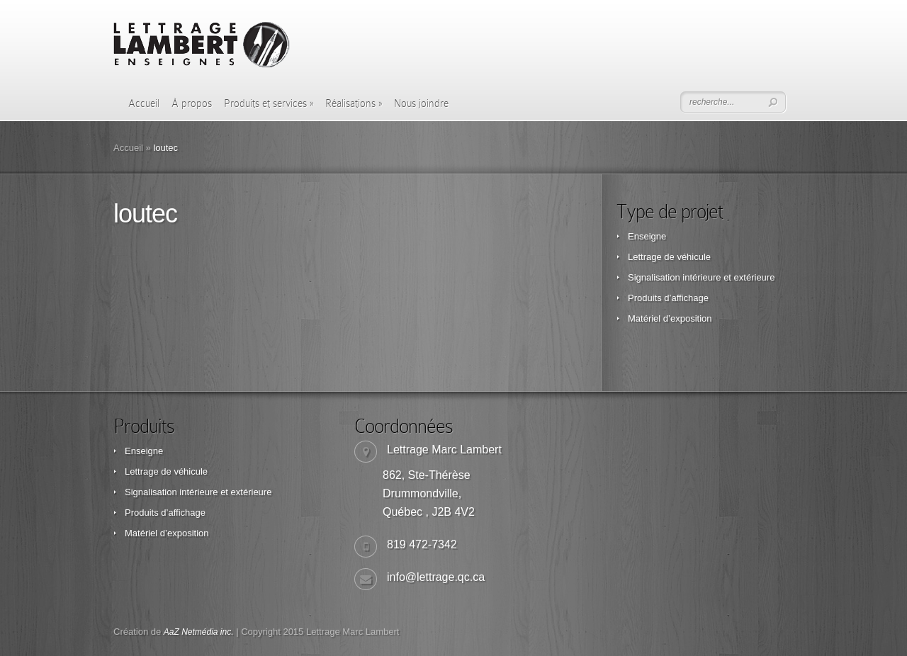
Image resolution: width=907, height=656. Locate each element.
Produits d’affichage (668, 298)
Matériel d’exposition (670, 318)
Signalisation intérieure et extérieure (701, 277)
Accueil (143, 103)
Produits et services (268, 103)
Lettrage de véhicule (669, 256)
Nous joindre (421, 103)
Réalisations (353, 103)
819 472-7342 (422, 544)
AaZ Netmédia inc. (199, 632)
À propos (191, 103)
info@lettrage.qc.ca (436, 577)
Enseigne (647, 236)
